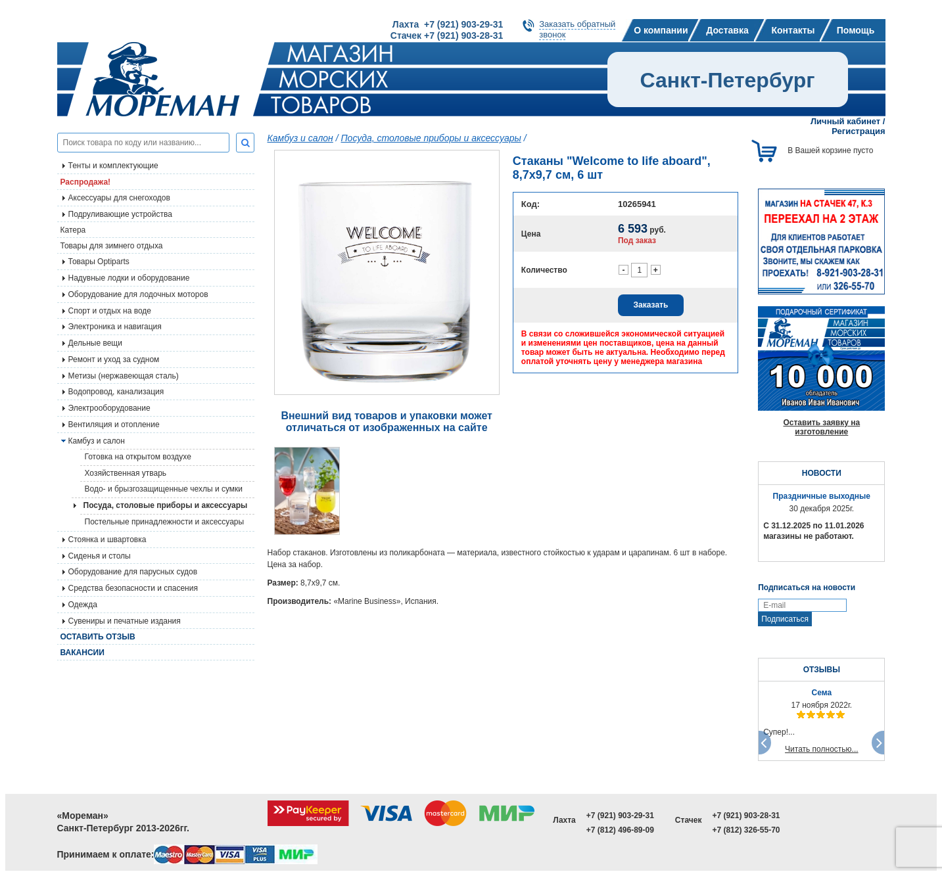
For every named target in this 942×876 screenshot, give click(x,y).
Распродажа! (85, 182)
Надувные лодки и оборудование (129, 278)
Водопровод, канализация (116, 391)
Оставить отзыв (97, 636)
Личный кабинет (845, 121)
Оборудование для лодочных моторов (138, 294)
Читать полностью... (822, 749)
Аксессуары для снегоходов (119, 197)
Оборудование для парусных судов (133, 571)
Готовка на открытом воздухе (138, 456)
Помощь (856, 30)
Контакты (792, 30)
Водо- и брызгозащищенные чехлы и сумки (164, 489)
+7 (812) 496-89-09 (620, 830)
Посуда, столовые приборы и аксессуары (165, 505)
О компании (661, 30)
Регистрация (858, 131)
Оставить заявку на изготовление (821, 427)
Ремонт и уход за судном (114, 359)
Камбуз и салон (300, 138)
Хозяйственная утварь (126, 473)
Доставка (727, 30)
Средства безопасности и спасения (133, 588)
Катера (73, 230)
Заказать (651, 305)
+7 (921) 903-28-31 (746, 815)
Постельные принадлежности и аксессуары (165, 521)
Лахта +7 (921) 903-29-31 (447, 24)
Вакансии (82, 652)
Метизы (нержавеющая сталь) (123, 375)
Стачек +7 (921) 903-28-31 (446, 35)
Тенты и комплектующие (113, 165)
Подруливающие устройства (120, 214)
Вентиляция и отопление (114, 424)
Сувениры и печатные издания (124, 621)
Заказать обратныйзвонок (577, 29)
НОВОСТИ (821, 473)
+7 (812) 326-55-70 (746, 830)
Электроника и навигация (115, 326)
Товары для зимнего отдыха (111, 245)
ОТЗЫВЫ (821, 669)
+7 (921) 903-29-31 (620, 815)
